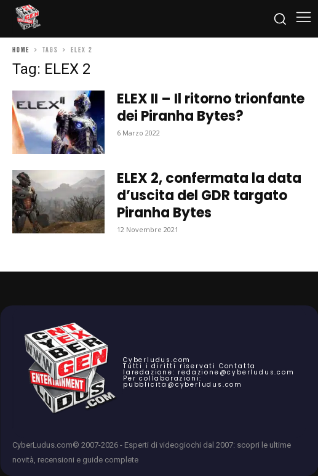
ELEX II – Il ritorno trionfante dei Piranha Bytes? (210, 107)
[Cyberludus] (27, 18)
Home (21, 50)
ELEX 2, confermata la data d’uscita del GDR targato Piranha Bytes (209, 195)
